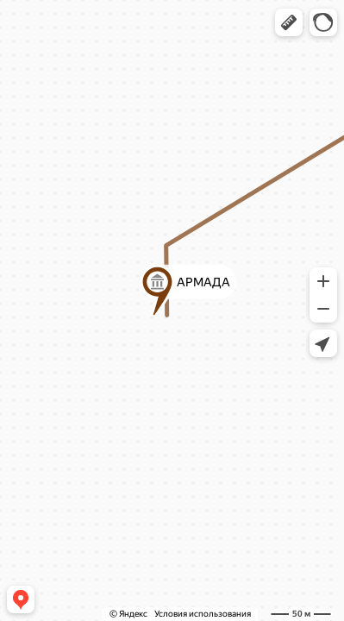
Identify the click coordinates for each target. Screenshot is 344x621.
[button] (289, 22)
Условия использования (202, 613)
